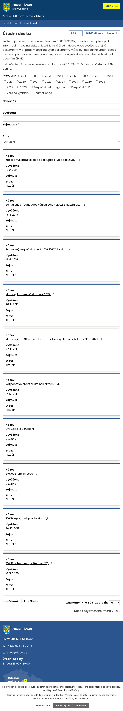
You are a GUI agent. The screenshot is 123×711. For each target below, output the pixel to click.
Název (8, 101)
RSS (75, 34)
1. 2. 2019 (11, 439)
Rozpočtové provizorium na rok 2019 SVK (35, 384)
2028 (23, 88)
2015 (73, 76)
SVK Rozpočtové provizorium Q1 (29, 519)
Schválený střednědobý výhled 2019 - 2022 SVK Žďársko (46, 205)
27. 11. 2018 (12, 350)
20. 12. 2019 (12, 529)
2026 (101, 82)
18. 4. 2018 (12, 215)
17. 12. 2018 (12, 394)
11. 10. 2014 (12, 170)
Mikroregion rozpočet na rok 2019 (30, 295)
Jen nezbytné (63, 705)
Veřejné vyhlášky (18, 93)
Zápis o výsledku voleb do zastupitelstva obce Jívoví (44, 160)
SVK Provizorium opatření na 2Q (30, 564)
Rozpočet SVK (80, 88)
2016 (85, 76)
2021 (35, 82)
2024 (75, 82)
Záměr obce (44, 93)
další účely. (74, 690)
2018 (110, 76)
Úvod (6, 23)
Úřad (15, 23)
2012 (35, 76)
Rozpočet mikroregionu (49, 88)
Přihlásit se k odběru (102, 34)
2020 (22, 82)
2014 (60, 76)
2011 (23, 76)
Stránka (14, 602)
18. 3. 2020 (12, 574)
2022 (48, 82)
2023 (61, 82)
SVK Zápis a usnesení (22, 429)
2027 (10, 88)
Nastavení (82, 705)
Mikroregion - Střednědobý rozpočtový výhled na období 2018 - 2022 (55, 340)
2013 (48, 76)
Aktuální (11, 186)
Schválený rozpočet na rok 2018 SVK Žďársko (38, 250)
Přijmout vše (42, 705)
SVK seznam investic (22, 474)
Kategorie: (9, 76)
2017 (98, 76)
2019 (9, 82)
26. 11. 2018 (12, 305)
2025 (88, 82)
